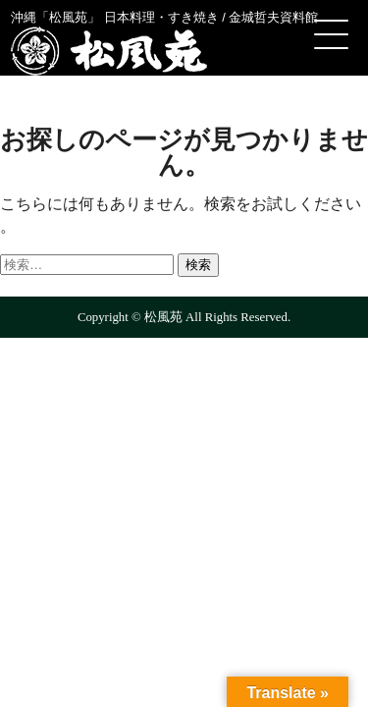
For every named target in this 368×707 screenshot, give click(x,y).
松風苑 (109, 51)
